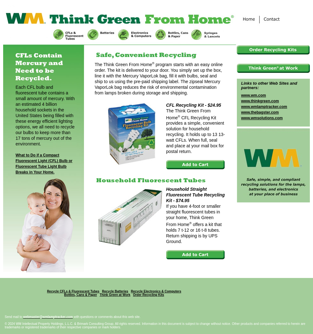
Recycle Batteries (115, 291)
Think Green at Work (115, 295)
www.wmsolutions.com (262, 118)
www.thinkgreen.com (260, 101)
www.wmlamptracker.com (264, 107)
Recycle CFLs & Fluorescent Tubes (73, 291)
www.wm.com (253, 95)
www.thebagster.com (260, 112)
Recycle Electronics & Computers (156, 291)
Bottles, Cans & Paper (80, 295)
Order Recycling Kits (148, 295)
